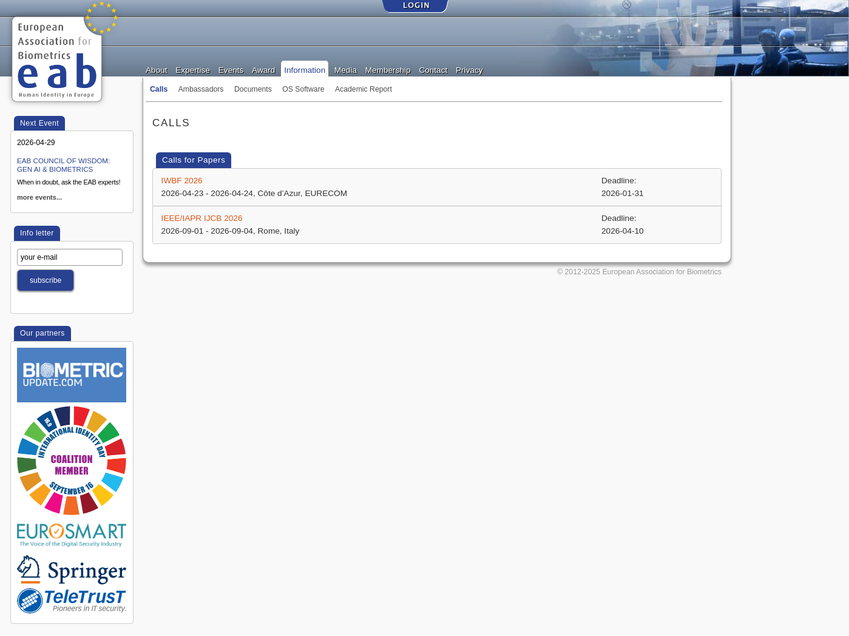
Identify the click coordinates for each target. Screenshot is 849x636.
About (156, 69)
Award (263, 69)
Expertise (192, 69)
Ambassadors (201, 89)
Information (304, 69)
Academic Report (363, 89)
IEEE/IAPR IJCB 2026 (202, 218)
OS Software (303, 89)
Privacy (469, 69)
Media (345, 69)
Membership (388, 69)
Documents (253, 89)
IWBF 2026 (182, 180)
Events (231, 69)
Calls (158, 89)
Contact (433, 69)
